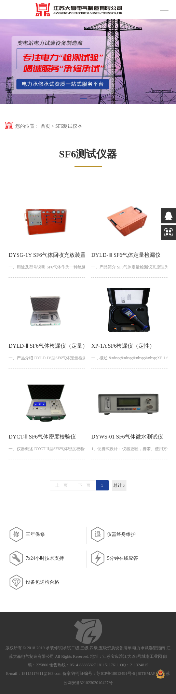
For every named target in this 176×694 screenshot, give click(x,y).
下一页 (84, 485)
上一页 (61, 485)
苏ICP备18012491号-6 (115, 673)
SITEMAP (146, 673)
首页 (45, 126)
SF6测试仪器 (68, 126)
